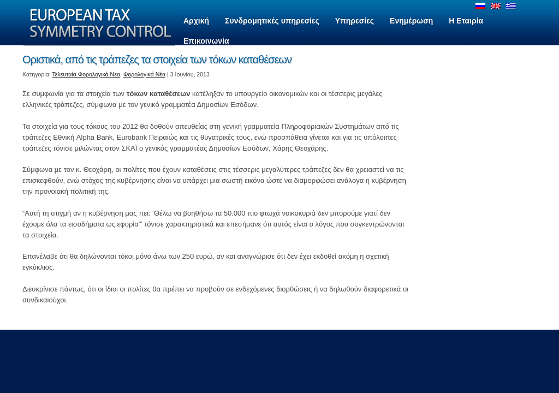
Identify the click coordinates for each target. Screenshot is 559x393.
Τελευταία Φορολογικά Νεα (86, 74)
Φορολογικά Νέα (144, 74)
